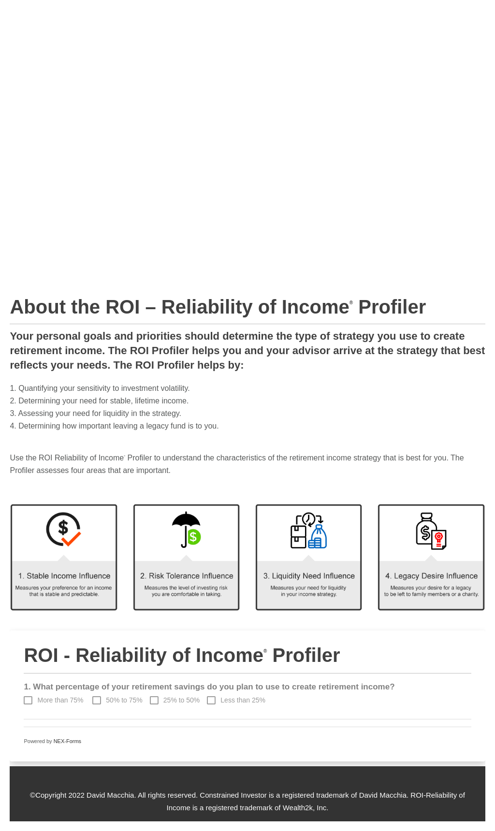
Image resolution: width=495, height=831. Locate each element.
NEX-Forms (67, 741)
